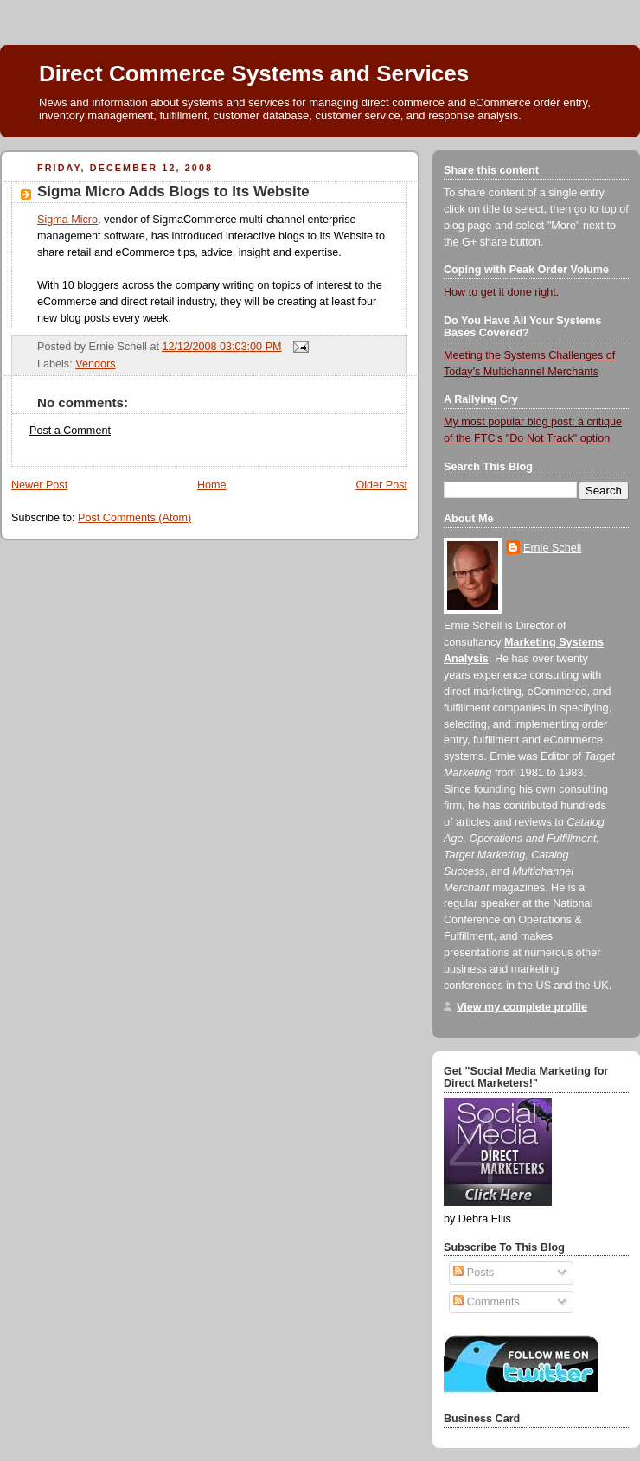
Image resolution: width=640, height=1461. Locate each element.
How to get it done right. (501, 292)
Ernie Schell (552, 548)
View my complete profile (522, 1007)
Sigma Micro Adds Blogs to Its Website (173, 191)
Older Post (381, 485)
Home (212, 485)
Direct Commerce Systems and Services (254, 73)
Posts (473, 1272)
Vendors (95, 364)
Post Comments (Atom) (134, 518)
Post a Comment (70, 430)
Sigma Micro (67, 220)
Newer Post (39, 485)
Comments (486, 1302)
